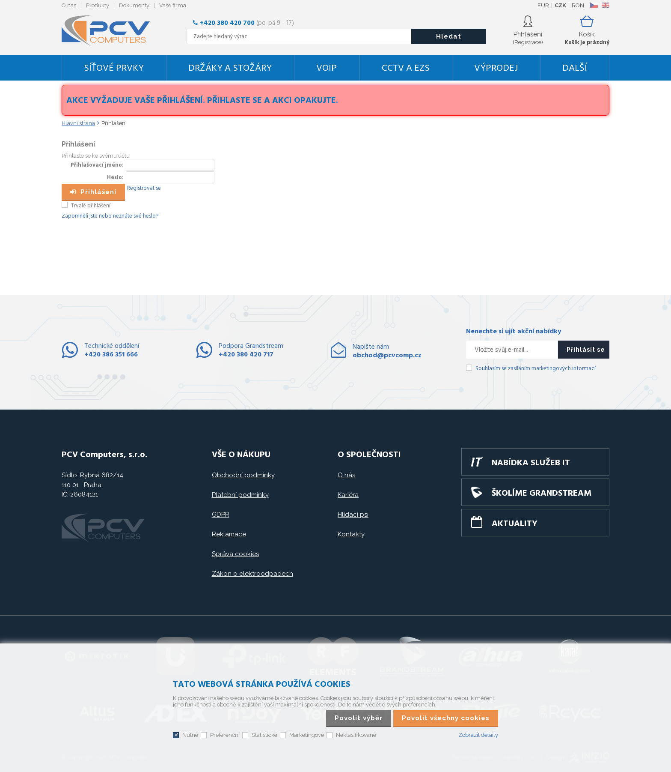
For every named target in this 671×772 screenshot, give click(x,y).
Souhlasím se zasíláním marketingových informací (535, 368)
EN (605, 5)
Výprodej (496, 68)
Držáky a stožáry (230, 68)
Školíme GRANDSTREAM (541, 493)
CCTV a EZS (406, 68)
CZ (593, 5)
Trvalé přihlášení (90, 205)
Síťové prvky (114, 68)
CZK (560, 5)
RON (578, 5)
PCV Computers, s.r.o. (111, 30)
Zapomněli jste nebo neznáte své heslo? (110, 216)
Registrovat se (144, 188)
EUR (543, 5)
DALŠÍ (574, 68)
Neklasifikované (356, 735)
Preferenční (225, 735)
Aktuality (514, 524)
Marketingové (306, 735)
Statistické (264, 735)
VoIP (326, 68)
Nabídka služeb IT (531, 463)
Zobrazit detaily (478, 735)
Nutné (190, 735)
